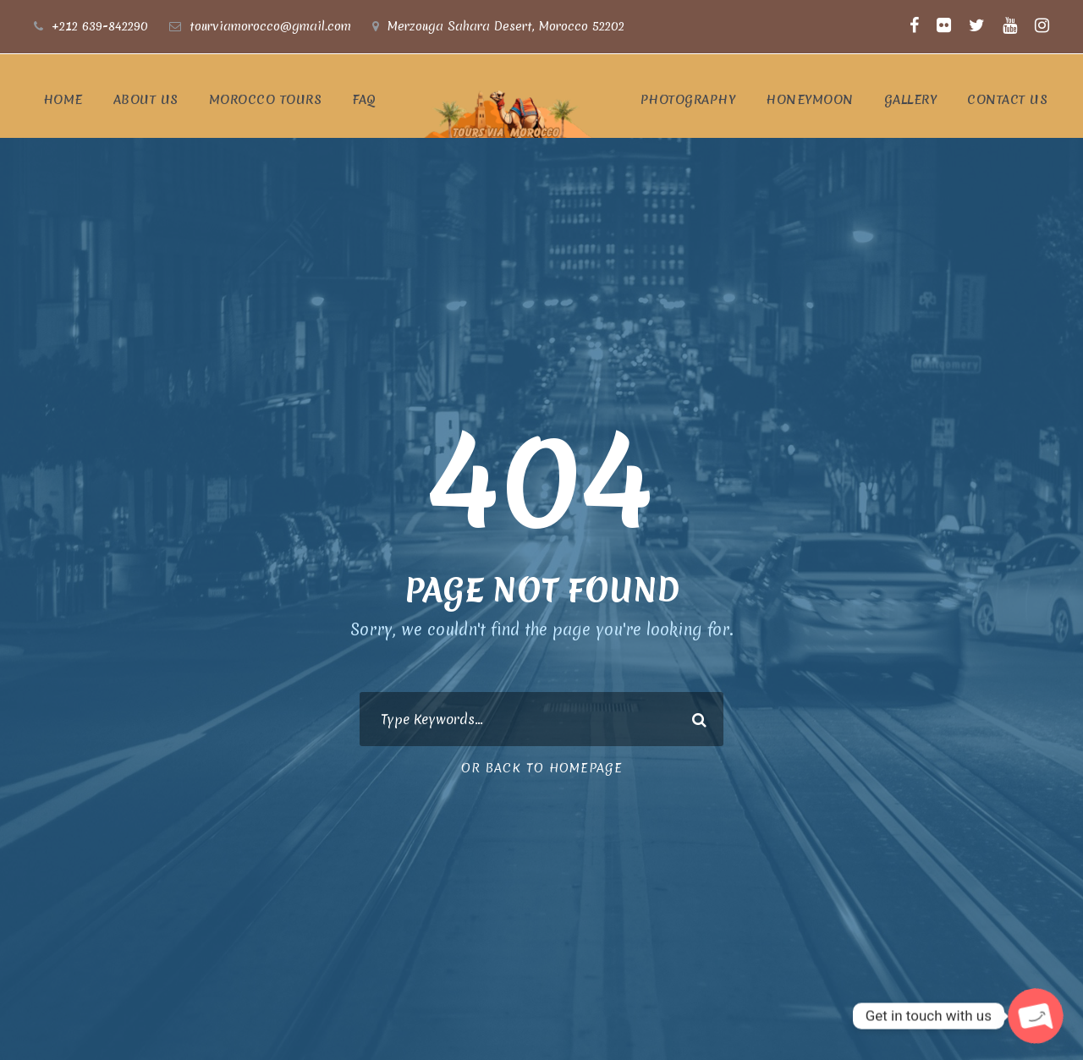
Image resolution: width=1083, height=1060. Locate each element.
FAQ (364, 99)
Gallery (910, 99)
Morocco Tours (265, 99)
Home (63, 99)
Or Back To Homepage (542, 768)
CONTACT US (1007, 99)
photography (688, 99)
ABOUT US (146, 99)
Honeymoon (810, 99)
